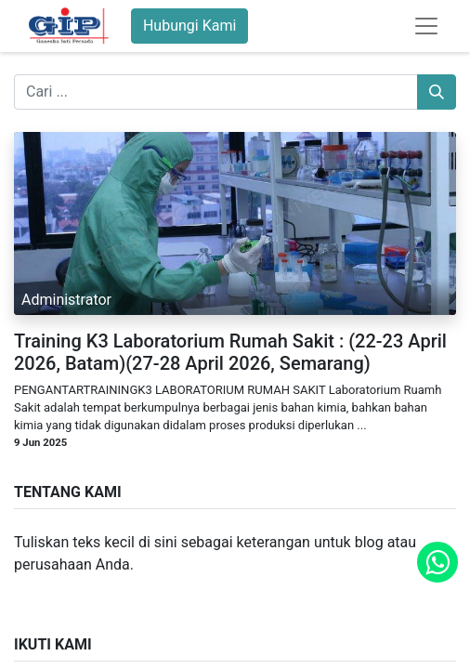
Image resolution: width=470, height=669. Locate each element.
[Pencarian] (436, 92)
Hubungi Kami (189, 25)
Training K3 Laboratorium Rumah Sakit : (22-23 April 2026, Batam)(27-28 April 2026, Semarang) (230, 352)
